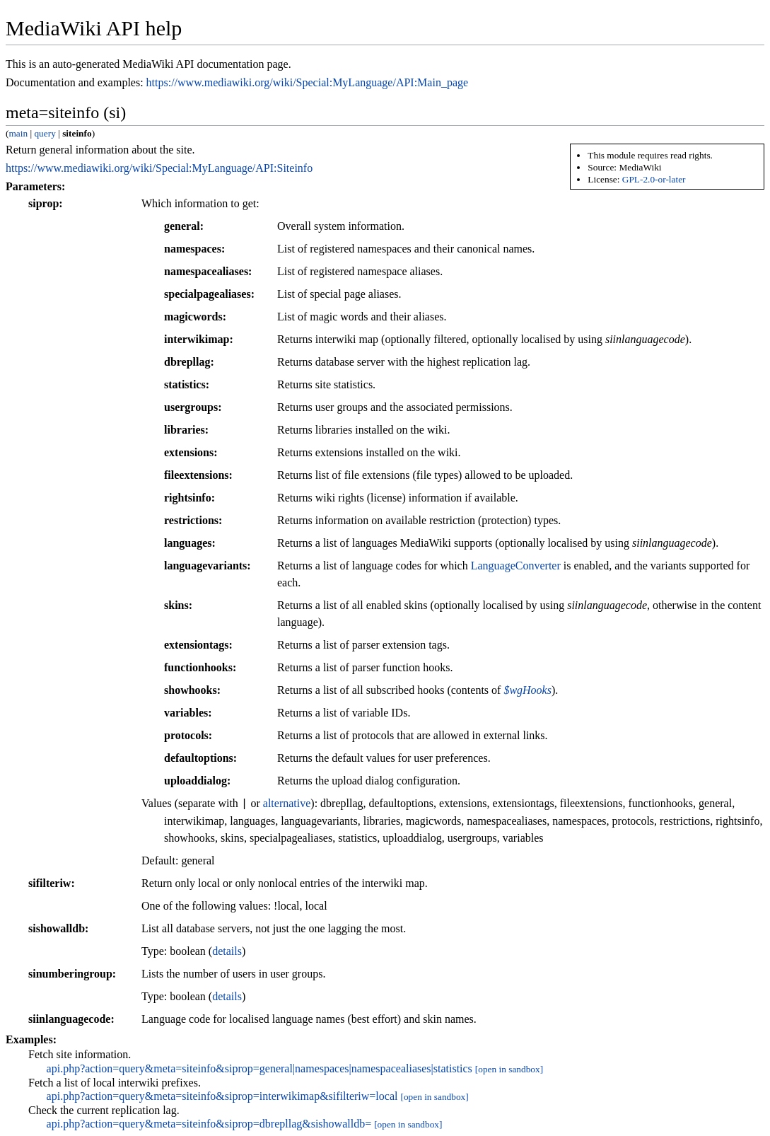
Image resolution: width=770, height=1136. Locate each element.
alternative (287, 804)
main (18, 133)
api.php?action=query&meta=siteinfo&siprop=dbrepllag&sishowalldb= (209, 1124)
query (44, 133)
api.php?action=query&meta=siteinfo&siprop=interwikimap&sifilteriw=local (222, 1096)
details (227, 951)
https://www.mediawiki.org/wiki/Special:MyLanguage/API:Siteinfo (159, 168)
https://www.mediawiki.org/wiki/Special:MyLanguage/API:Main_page (307, 82)
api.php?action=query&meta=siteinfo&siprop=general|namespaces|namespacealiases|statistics (259, 1068)
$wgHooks (527, 690)
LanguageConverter (516, 566)
